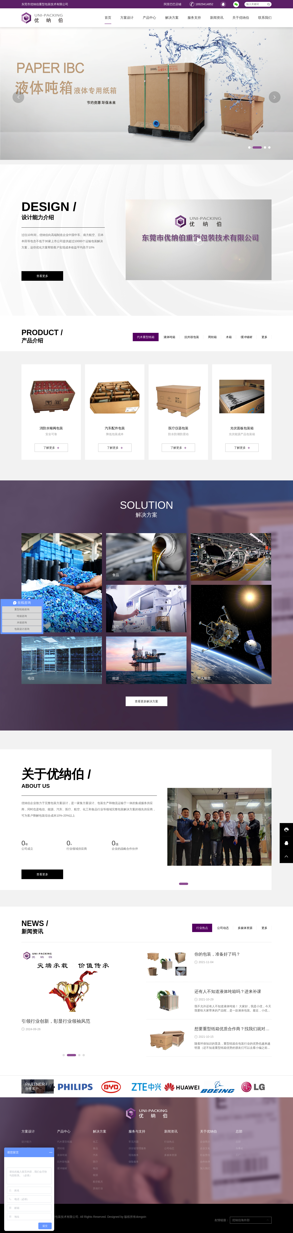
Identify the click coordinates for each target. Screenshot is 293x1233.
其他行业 (98, 1188)
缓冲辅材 (246, 337)
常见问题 (134, 1141)
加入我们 (205, 1168)
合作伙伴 (205, 1161)
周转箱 (212, 337)
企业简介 (205, 1141)
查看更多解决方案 (146, 701)
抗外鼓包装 (191, 337)
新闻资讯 (216, 17)
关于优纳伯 (240, 17)
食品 (95, 1148)
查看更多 (42, 276)
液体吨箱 (169, 337)
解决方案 (172, 17)
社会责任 (205, 1155)
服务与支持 (137, 1131)
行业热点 (202, 928)
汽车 (95, 1155)
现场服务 (134, 1155)
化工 (95, 1141)
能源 (95, 1175)
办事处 (239, 1148)
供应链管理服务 (137, 1148)
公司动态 (223, 928)
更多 (264, 337)
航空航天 (98, 1181)
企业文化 (205, 1148)
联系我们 (265, 17)
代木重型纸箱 (145, 337)
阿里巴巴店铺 (172, 4)
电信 (95, 1168)
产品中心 (149, 17)
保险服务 (134, 1161)
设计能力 (26, 1141)
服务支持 (194, 17)
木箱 (229, 337)
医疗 (95, 1161)
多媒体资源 (245, 928)
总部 (239, 1131)
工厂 (238, 1155)
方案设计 (127, 17)
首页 (108, 17)
